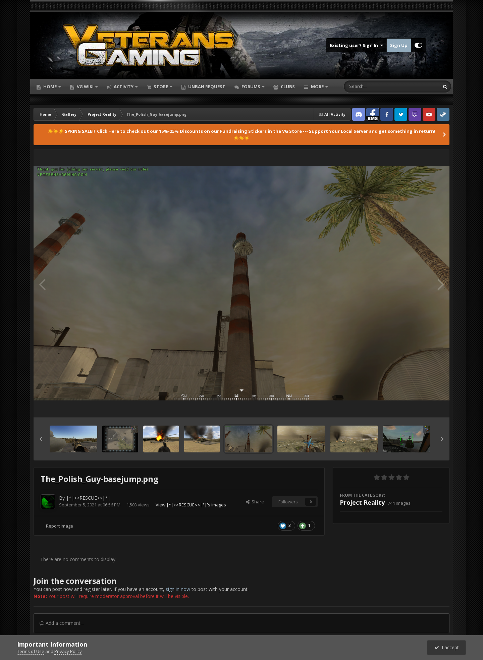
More (317, 87)
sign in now (178, 589)
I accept (446, 647)
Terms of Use (30, 651)
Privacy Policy (68, 651)
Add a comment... (62, 623)
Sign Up (399, 45)
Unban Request (206, 87)
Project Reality (362, 502)
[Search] (374, 86)
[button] (41, 439)
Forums (250, 87)
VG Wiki (85, 87)
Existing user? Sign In (356, 45)
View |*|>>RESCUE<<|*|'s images (191, 505)
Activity (124, 87)
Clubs (287, 87)
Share (255, 502)
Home (50, 87)
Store (161, 87)
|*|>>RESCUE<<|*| (88, 498)
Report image (59, 526)
